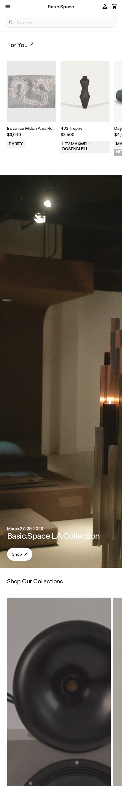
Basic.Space (61, 6)
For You (21, 44)
